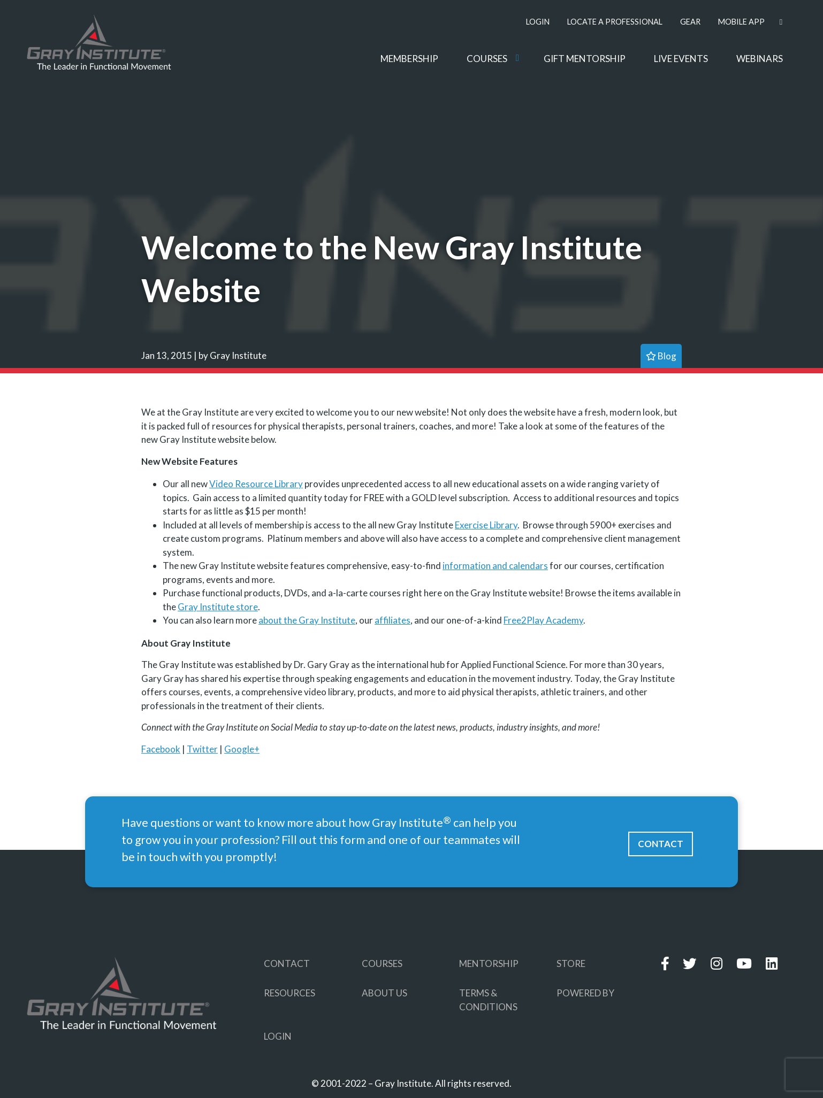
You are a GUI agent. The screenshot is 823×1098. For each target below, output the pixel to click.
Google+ (242, 749)
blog (661, 356)
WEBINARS (759, 58)
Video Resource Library (256, 483)
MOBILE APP (741, 21)
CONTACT (660, 843)
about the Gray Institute (306, 620)
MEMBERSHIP (409, 58)
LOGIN (538, 21)
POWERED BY (585, 993)
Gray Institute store (218, 606)
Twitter (202, 749)
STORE (571, 963)
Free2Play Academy (543, 620)
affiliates (392, 620)
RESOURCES (289, 993)
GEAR (690, 21)
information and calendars (495, 565)
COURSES (487, 58)
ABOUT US (384, 993)
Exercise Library (486, 525)
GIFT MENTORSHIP (585, 58)
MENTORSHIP (489, 963)
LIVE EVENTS (681, 58)
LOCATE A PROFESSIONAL (614, 21)
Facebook (160, 749)
